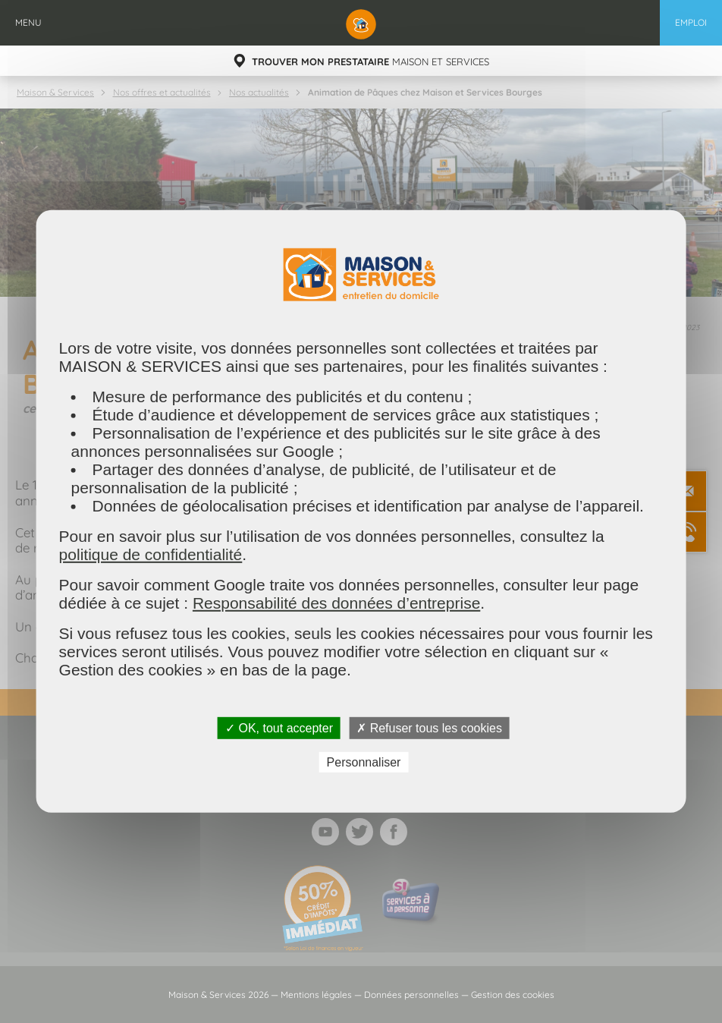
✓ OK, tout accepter (279, 728)
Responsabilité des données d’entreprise (336, 603)
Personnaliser (364, 762)
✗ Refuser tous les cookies (429, 728)
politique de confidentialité (151, 554)
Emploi (691, 22)
